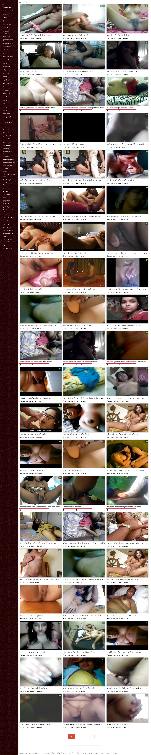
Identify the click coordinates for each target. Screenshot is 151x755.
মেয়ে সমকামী (6, 60)
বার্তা (4, 104)
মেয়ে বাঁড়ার (6, 80)
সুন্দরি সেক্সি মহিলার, (8, 43)
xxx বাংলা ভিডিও (7, 122)
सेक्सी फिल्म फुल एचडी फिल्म (8, 210)
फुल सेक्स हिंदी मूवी (7, 224)
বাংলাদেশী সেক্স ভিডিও (9, 221)
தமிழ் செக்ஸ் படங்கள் (9, 162)
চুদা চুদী (5, 171)
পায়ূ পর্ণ (5, 197)
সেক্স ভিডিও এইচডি (8, 142)
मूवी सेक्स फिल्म (6, 156)
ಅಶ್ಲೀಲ (4, 245)
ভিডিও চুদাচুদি (6, 114)
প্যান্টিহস (5, 87)
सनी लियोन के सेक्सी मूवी (8, 218)
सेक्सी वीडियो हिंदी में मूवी (8, 145)
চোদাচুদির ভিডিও (7, 227)
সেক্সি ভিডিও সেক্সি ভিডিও (8, 184)
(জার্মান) (5, 77)
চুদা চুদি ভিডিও (7, 139)
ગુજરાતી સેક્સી (7, 136)
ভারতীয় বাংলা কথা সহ (9, 11)
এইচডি (5, 53)
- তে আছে (5, 28)
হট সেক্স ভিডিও (7, 214)
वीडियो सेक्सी (6, 204)
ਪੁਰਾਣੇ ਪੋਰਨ (5, 191)
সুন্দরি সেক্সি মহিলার (8, 40)
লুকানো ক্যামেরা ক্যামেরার (7, 32)
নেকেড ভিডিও (6, 126)
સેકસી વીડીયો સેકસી (8, 194)
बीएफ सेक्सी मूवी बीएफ (8, 230)
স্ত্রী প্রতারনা (6, 21)
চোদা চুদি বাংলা (7, 129)
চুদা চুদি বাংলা (6, 201)
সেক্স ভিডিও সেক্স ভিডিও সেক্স (7, 240)
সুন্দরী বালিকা (6, 36)
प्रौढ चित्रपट (6, 148)
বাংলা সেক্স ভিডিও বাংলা (8, 118)
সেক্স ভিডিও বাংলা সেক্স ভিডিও (9, 176)
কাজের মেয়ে (6, 14)
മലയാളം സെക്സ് (8, 159)
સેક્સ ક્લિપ (6, 236)
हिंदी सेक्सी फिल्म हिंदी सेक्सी (8, 152)
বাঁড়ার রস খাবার (7, 46)
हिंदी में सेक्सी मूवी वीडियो (8, 233)
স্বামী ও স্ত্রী (5, 50)
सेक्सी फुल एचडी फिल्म (8, 248)
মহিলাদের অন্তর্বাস (7, 24)
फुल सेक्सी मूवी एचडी (7, 207)
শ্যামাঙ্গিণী (5, 63)
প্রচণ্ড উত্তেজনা (6, 107)
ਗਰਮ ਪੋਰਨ (5, 188)
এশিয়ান (5, 17)
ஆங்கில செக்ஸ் (7, 165)
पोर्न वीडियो (5, 168)
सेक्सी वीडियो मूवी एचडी (8, 180)
